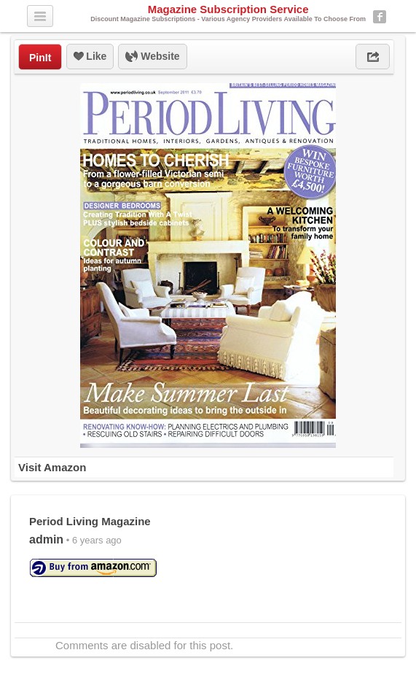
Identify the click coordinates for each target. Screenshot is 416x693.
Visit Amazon (52, 467)
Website (152, 56)
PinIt (40, 57)
